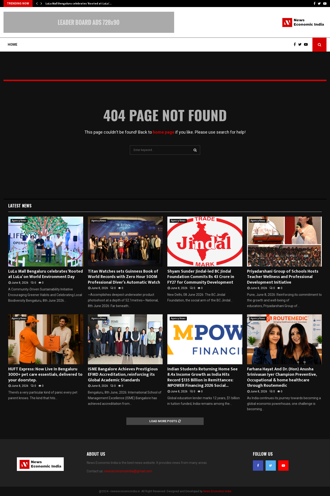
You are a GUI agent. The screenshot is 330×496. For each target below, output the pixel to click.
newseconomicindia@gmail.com (128, 471)
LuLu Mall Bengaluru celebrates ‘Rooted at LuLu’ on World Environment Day (45, 274)
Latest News (19, 206)
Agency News (19, 220)
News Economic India (217, 491)
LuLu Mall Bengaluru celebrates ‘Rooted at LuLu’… (78, 3)
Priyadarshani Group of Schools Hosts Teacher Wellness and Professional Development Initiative (282, 277)
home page (163, 132)
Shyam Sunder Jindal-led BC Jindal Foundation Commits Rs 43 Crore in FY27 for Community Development (200, 277)
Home (12, 44)
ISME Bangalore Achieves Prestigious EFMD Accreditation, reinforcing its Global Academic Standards (123, 375)
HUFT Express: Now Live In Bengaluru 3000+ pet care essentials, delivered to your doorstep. (45, 375)
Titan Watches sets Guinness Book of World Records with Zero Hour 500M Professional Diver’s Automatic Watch (124, 277)
